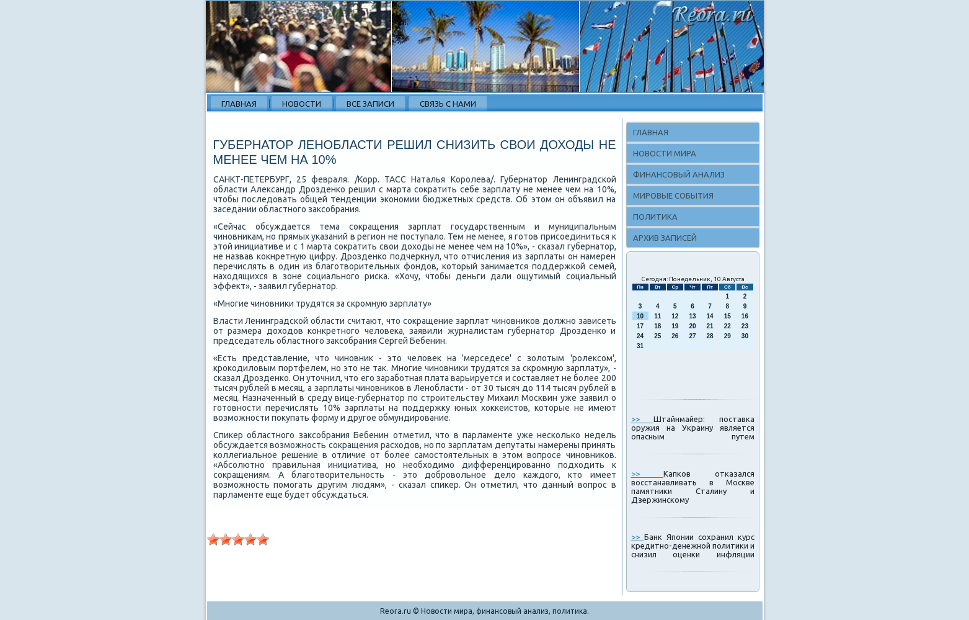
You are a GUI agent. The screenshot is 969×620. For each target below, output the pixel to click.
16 (744, 316)
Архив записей (665, 237)
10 (640, 316)
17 (640, 326)
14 (710, 316)
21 (710, 326)
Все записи (370, 103)
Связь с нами (448, 103)
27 (692, 336)
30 (744, 336)
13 (692, 316)
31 (640, 346)
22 (727, 326)
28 (710, 336)
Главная (239, 103)
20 (692, 326)
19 (674, 326)
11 (657, 316)
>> (642, 419)
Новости (301, 103)
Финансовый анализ (679, 174)
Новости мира (664, 153)
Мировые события (673, 195)
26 (674, 336)
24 (640, 336)
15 (727, 316)
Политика (655, 216)
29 (727, 336)
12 (674, 316)
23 (744, 326)
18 (657, 326)
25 (657, 336)
